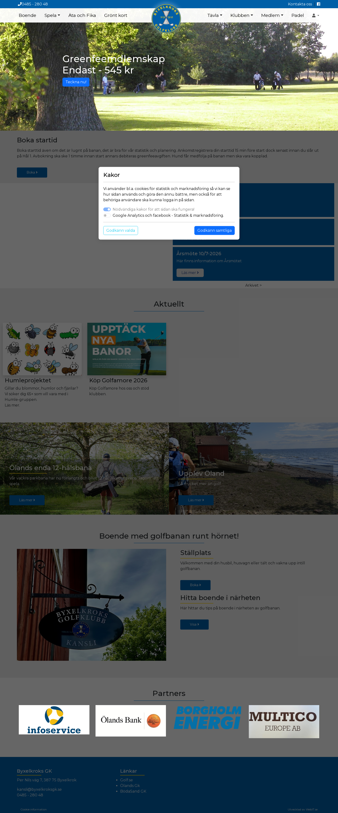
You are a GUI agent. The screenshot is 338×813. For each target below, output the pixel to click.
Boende (27, 15)
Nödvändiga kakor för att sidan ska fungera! (153, 209)
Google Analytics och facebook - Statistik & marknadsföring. (168, 215)
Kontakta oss (300, 4)
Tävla (213, 15)
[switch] (107, 215)
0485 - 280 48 (33, 4)
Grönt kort (115, 15)
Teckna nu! (75, 82)
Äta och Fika (82, 15)
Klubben (240, 15)
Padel (298, 15)
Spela (50, 15)
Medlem (270, 15)
